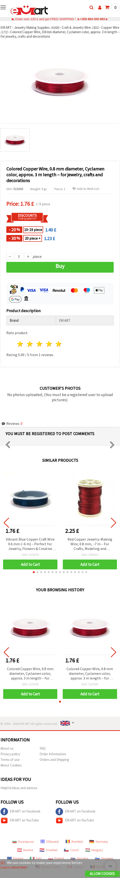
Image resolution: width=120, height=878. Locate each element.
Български (23, 841)
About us (7, 748)
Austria (25, 850)
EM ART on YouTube (19, 820)
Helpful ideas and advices (19, 788)
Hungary (94, 850)
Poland (56, 858)
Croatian (48, 850)
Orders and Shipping (54, 759)
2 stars (30, 344)
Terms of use (10, 759)
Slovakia (79, 858)
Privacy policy (10, 754)
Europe (15, 858)
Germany (98, 841)
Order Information (53, 754)
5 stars (59, 344)
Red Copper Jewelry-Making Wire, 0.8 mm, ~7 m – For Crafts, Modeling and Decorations (90, 544)
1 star (20, 344)
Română (74, 841)
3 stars (40, 344)
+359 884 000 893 (92, 19)
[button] (34, 572)
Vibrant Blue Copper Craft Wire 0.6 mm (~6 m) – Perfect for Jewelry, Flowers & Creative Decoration (30, 544)
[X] (2, 862)
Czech (71, 850)
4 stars (49, 344)
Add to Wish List (85, 189)
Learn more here (13, 867)
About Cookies (11, 765)
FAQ (42, 748)
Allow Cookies (102, 873)
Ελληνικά (49, 841)
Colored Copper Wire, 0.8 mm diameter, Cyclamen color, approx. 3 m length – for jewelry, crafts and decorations (30, 673)
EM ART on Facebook (20, 811)
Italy (36, 858)
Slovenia (104, 858)
